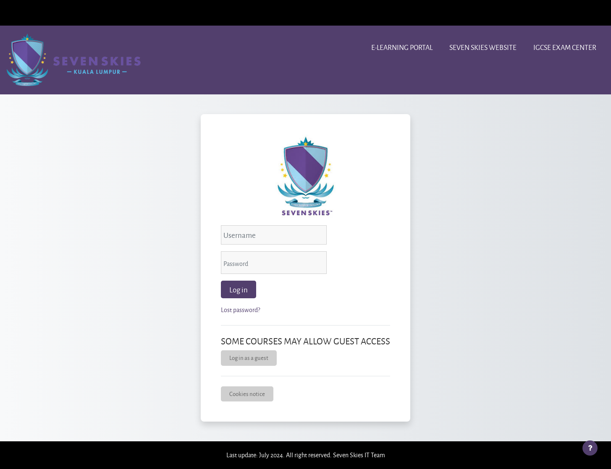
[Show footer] (590, 448)
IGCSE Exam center (564, 47)
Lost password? (240, 309)
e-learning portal (402, 47)
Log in (238, 289)
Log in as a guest (248, 358)
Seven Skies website (483, 47)
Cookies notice (247, 394)
